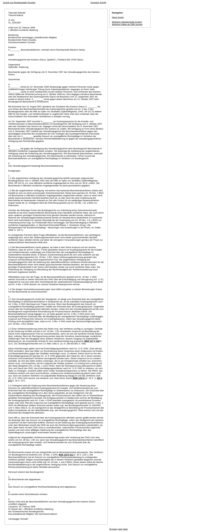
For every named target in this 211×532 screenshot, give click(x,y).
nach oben (123, 529)
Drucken (31, 2)
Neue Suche (118, 17)
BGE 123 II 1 (79, 378)
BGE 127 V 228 (92, 341)
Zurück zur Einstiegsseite (15, 2)
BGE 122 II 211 (66, 454)
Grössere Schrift (98, 2)
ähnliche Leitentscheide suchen (127, 22)
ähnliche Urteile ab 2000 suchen (127, 24)
